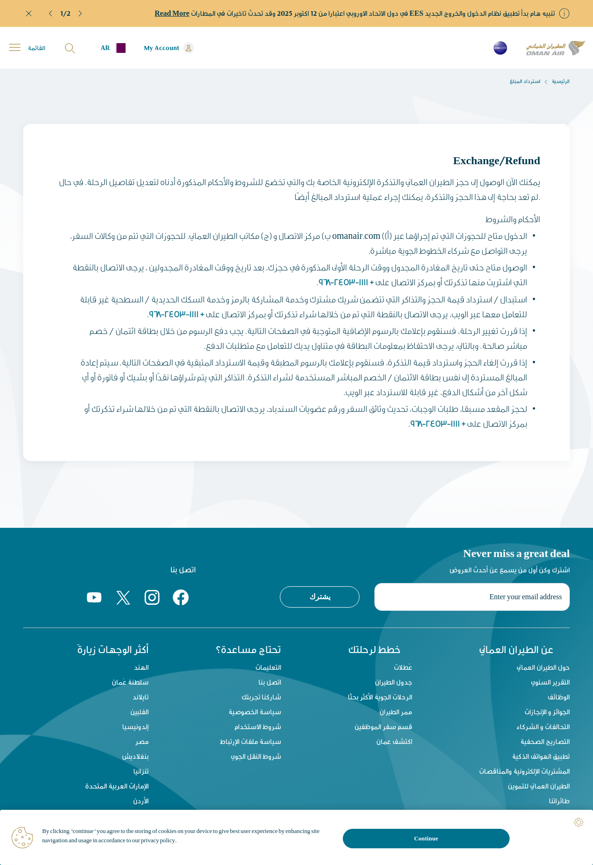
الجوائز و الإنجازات (547, 712)
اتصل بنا (270, 682)
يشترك (319, 595)
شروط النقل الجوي (256, 756)
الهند (140, 667)
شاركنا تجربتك (261, 697)
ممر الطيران (395, 712)
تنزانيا (140, 771)
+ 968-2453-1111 (346, 282)
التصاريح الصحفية (545, 741)
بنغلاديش (134, 756)
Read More (171, 13)
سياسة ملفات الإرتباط (250, 741)
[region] (296, 837)
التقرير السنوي (550, 682)
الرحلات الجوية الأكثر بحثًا (380, 697)
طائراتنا (559, 801)
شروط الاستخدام (257, 726)
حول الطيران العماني (543, 667)
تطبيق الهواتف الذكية (541, 756)
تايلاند (140, 697)
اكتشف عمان (394, 741)
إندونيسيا (134, 726)
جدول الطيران (393, 682)
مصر (141, 741)
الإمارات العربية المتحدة (116, 786)
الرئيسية (561, 81)
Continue (426, 838)
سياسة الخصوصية (254, 712)
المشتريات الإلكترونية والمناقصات (524, 771)
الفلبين (138, 712)
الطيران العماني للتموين (539, 786)
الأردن (140, 801)
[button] (51, 13)
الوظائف (559, 697)
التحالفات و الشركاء (543, 726)
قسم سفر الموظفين (383, 726)
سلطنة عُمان (129, 682)
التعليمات (268, 667)
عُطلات (403, 667)
